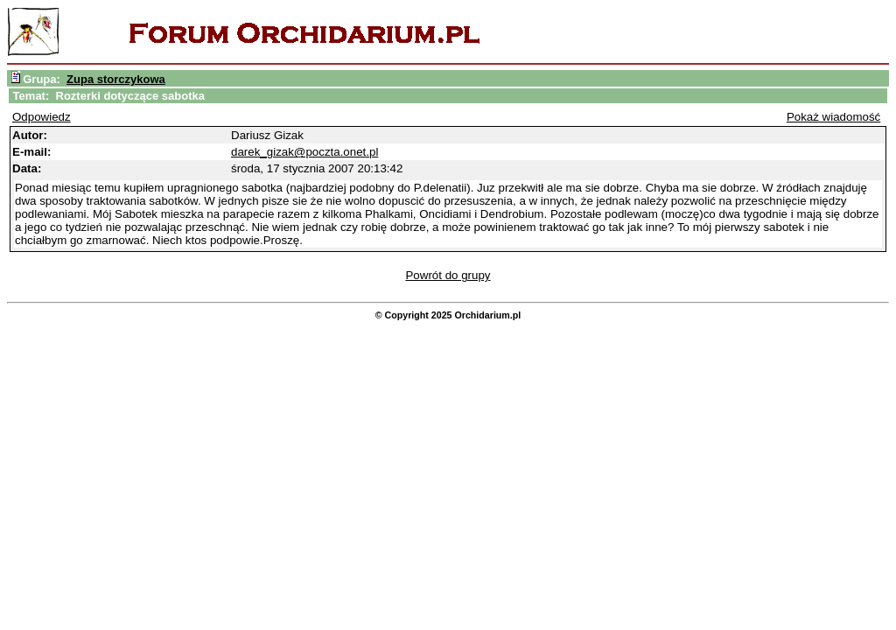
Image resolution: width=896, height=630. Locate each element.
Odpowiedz (41, 116)
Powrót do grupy (447, 275)
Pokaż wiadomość (833, 116)
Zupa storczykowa (115, 79)
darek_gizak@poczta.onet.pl (304, 151)
